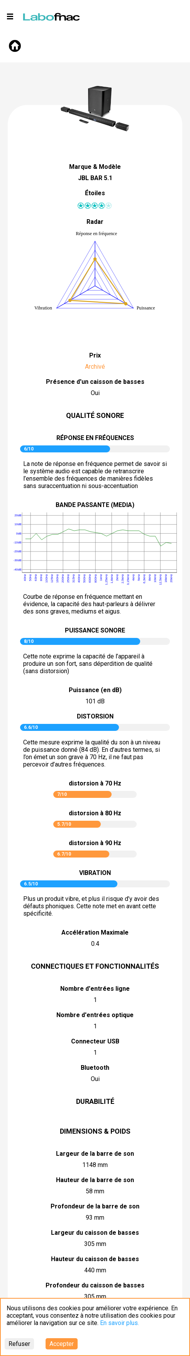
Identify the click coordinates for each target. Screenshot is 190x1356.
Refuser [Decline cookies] (19, 1343)
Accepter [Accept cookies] (61, 1343)
